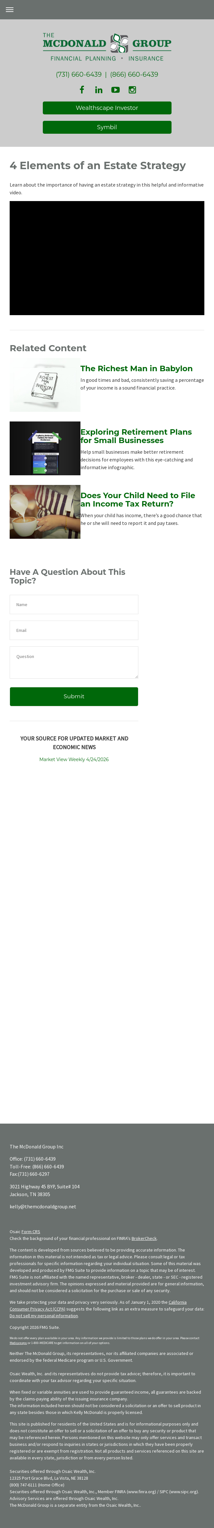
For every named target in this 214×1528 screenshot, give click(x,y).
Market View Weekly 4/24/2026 (74, 759)
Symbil (107, 127)
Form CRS (31, 1231)
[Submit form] (74, 696)
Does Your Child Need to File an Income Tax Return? (137, 499)
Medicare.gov (18, 1343)
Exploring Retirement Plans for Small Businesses (136, 436)
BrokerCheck (144, 1238)
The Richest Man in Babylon (136, 368)
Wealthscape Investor (107, 107)
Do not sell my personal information (44, 1316)
